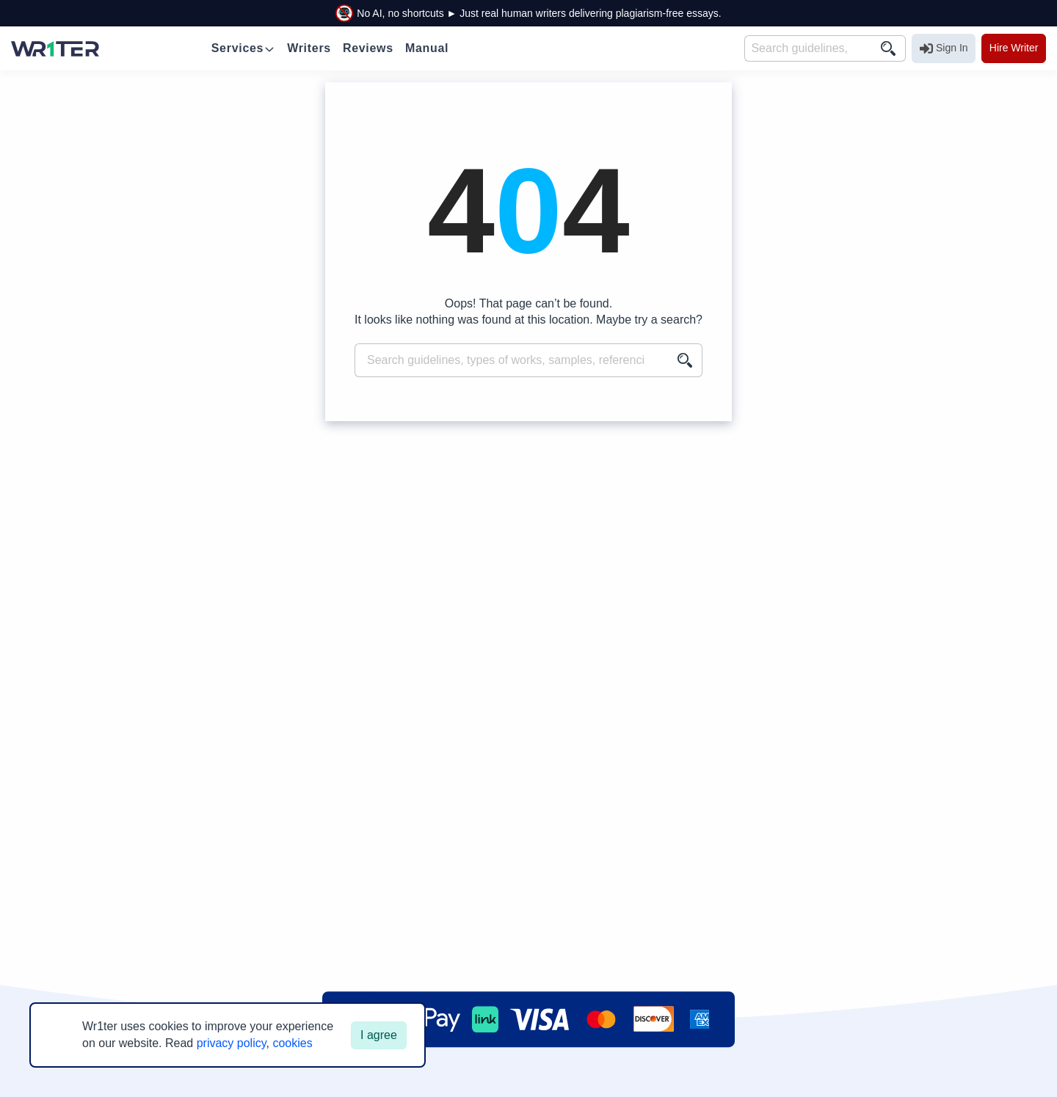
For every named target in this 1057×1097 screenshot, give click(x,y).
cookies (292, 1043)
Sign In (944, 48)
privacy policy (231, 1043)
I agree (378, 1035)
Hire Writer (1014, 48)
